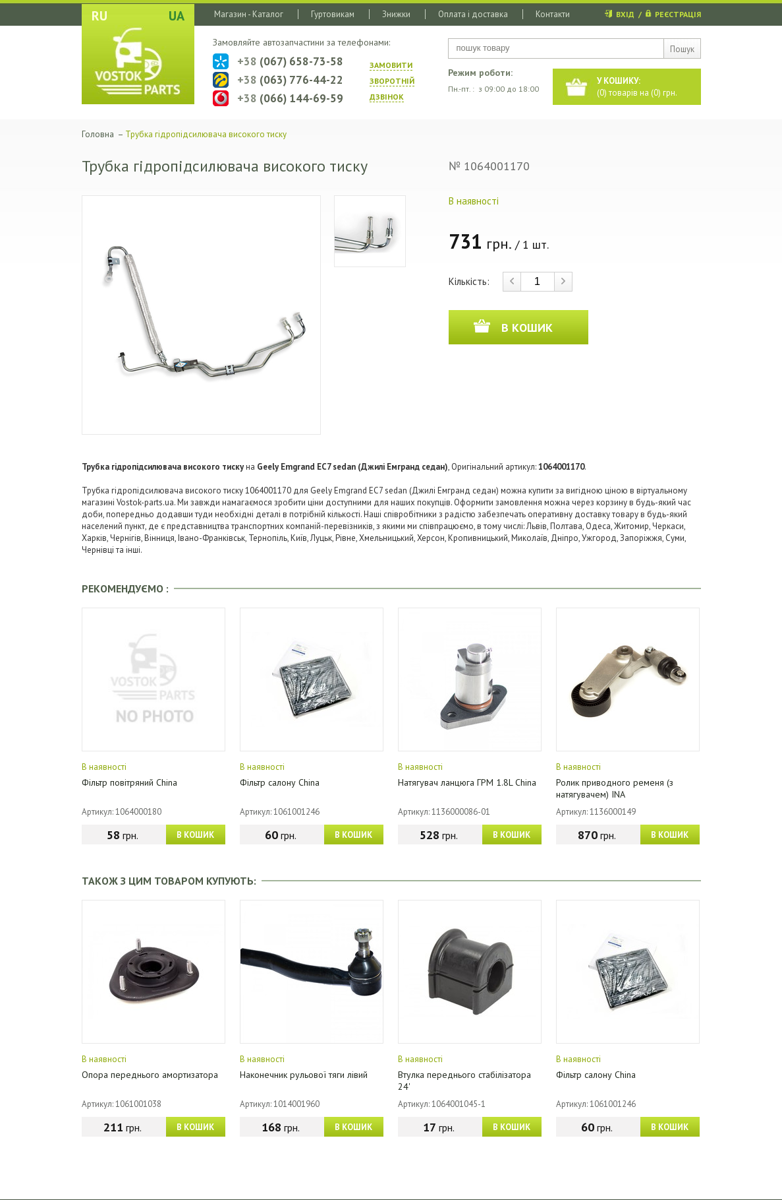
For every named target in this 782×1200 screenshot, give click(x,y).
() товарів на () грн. (637, 86)
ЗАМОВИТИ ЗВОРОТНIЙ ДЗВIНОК (392, 81)
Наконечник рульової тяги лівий (304, 1075)
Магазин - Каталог (248, 14)
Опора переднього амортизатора (150, 1075)
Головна (98, 134)
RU (99, 16)
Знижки (396, 14)
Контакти (553, 14)
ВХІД (625, 14)
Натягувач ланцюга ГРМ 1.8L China (467, 782)
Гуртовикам (332, 14)
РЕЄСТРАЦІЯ (678, 14)
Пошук (682, 49)
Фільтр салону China (280, 782)
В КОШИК (195, 834)
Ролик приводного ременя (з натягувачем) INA (614, 788)
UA (176, 16)
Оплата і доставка (473, 14)
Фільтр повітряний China (129, 782)
